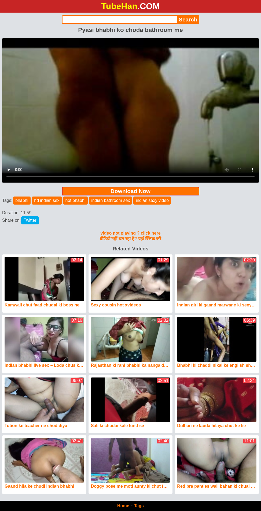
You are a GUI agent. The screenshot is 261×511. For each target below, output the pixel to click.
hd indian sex (46, 200)
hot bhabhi (75, 200)
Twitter (30, 220)
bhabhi (21, 200)
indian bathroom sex (110, 200)
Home (123, 505)
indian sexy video (152, 200)
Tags (139, 505)
